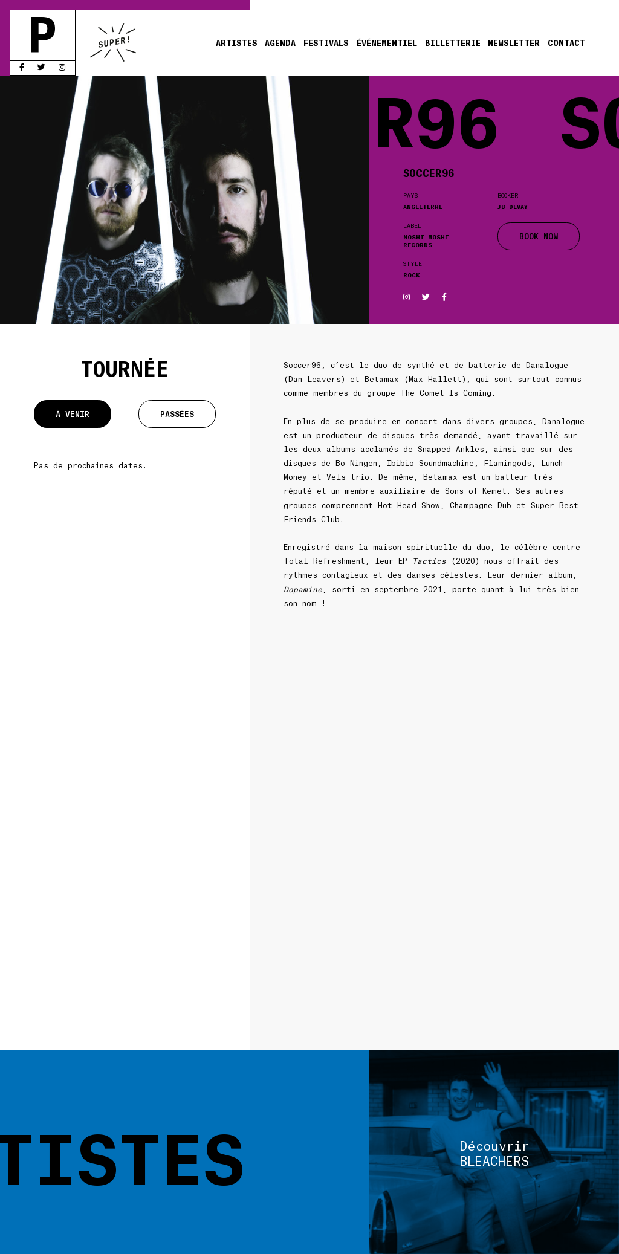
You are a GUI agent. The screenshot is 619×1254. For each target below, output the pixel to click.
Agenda (280, 42)
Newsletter (514, 42)
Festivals (326, 42)
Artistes (237, 42)
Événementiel (387, 42)
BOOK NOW (538, 236)
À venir (72, 414)
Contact (566, 42)
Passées (177, 414)
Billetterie (453, 42)
